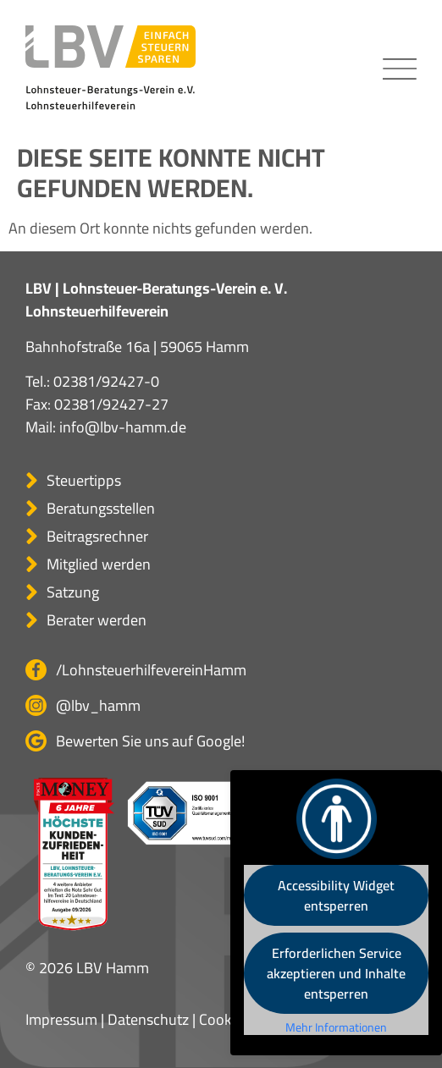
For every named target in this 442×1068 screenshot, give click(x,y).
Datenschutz (148, 1019)
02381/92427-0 (106, 381)
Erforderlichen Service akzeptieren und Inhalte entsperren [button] (336, 973)
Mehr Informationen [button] (336, 1028)
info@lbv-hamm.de (122, 427)
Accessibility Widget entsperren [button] (336, 895)
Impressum (61, 1019)
